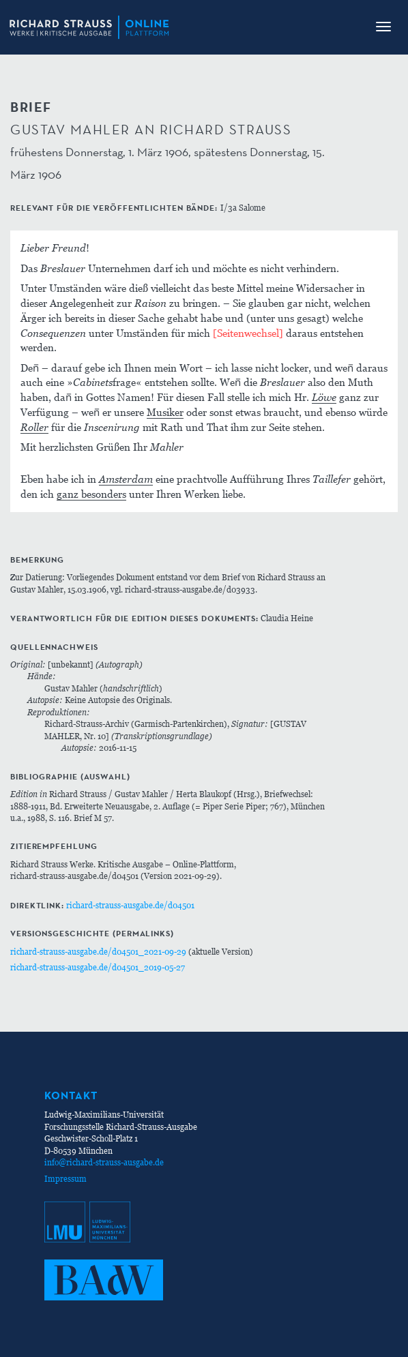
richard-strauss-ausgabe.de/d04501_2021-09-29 (98, 951)
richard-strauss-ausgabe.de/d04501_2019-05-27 (97, 967)
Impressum (65, 1179)
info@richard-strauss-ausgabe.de (104, 1162)
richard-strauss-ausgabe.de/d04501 (130, 905)
